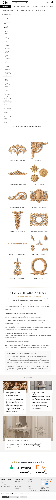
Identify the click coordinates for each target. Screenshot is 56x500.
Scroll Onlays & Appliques (7, 57)
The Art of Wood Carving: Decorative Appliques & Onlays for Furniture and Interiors (13, 395)
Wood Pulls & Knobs (38, 10)
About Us (17, 482)
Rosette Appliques (7, 52)
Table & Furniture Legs (23, 10)
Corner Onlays (7, 42)
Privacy (17, 488)
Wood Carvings (32, 7)
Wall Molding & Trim (46, 7)
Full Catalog (31, 482)
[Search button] (26, 2)
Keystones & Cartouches (8, 62)
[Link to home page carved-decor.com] (8, 480)
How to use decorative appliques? (17, 440)
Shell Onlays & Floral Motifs (8, 90)
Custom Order (6, 14)
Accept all (5, 497)
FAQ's (29, 484)
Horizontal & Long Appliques (7, 79)
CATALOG (5, 6)
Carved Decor (6, 2)
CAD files (30, 488)
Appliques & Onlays (19, 7)
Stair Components (8, 10)
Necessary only (14, 497)
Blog (29, 486)
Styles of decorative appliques (38, 393)
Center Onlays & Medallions (7, 37)
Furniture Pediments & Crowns (7, 47)
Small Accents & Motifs (7, 85)
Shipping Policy (19, 484)
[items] (52, 2)
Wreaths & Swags (7, 95)
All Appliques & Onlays (7, 32)
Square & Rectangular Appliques (8, 73)
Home (4, 18)
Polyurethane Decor (7, 121)
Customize (23, 497)
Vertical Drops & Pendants (7, 68)
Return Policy (18, 486)
